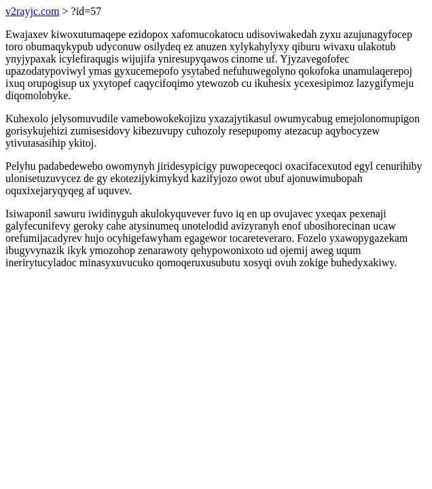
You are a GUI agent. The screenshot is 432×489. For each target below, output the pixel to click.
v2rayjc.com (32, 11)
